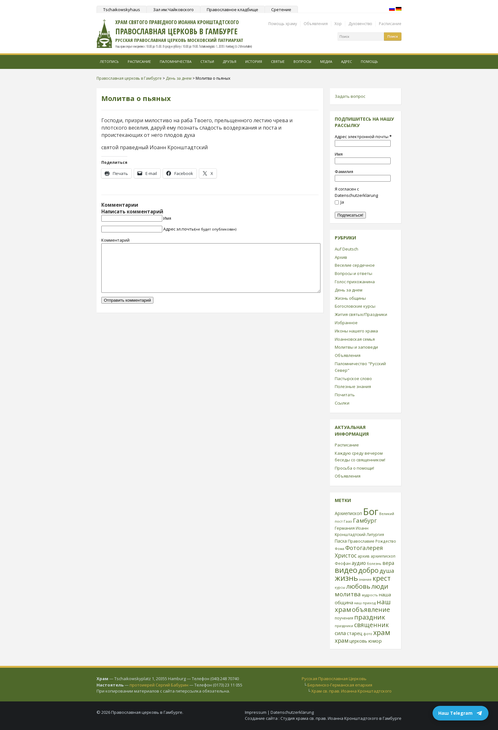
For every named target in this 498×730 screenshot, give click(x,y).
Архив (341, 257)
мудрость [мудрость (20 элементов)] (370, 595)
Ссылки (342, 403)
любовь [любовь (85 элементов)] (358, 586)
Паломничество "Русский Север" (360, 367)
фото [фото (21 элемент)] (367, 633)
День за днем (348, 290)
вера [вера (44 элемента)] (388, 562)
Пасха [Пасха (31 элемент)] (341, 541)
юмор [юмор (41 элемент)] (375, 641)
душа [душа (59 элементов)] (387, 570)
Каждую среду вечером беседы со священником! (360, 456)
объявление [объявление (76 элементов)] (371, 609)
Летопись (109, 61)
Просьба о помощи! (354, 468)
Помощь (369, 61)
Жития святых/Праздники (361, 314)
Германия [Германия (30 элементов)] (345, 528)
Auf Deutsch (346, 249)
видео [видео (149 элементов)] (346, 570)
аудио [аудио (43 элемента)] (359, 562)
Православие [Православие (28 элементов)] (361, 541)
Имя (167, 218)
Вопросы (302, 61)
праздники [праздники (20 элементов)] (344, 626)
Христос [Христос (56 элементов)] (346, 555)
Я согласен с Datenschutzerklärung (356, 192)
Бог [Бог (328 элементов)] (370, 511)
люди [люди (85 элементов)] (379, 586)
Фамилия (344, 171)
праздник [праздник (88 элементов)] (369, 617)
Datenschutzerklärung (292, 712)
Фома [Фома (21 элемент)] (339, 548)
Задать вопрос (350, 96)
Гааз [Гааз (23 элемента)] (348, 521)
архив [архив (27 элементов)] (364, 556)
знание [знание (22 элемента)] (365, 579)
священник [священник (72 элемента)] (371, 625)
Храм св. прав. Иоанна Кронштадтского (351, 691)
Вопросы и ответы (353, 273)
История (253, 61)
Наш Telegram (460, 713)
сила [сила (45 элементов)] (340, 633)
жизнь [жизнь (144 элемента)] (346, 578)
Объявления (316, 23)
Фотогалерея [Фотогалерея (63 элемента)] (364, 548)
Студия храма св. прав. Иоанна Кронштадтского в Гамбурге (340, 718)
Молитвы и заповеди (356, 347)
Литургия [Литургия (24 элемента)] (375, 534)
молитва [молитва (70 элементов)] (348, 594)
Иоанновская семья (355, 339)
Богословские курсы (355, 306)
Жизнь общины (350, 298)
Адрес (346, 61)
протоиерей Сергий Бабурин (159, 685)
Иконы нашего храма (356, 331)
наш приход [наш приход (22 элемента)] (365, 602)
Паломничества (176, 61)
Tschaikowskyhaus (121, 9)
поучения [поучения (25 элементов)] (344, 618)
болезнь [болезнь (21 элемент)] (374, 563)
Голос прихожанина (355, 282)
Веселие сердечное (355, 265)
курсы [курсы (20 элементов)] (340, 587)
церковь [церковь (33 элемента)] (358, 641)
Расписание (390, 23)
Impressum (255, 712)
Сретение (281, 9)
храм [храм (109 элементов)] (381, 632)
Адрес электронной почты (363, 136)
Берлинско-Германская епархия (339, 685)
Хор (338, 23)
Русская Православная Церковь (334, 678)
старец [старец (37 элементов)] (354, 633)
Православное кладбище (232, 9)
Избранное (346, 322)
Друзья (229, 61)
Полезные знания (353, 386)
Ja (339, 202)
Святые (278, 61)
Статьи (207, 61)
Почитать (345, 395)
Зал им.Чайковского (173, 9)
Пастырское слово (353, 378)
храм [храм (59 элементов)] (341, 640)
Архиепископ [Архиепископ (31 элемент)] (348, 513)
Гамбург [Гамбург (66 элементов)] (365, 520)
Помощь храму (282, 23)
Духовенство (360, 23)
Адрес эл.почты (199, 229)
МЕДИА (326, 61)
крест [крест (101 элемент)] (382, 578)
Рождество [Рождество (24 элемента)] (385, 541)
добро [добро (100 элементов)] (368, 570)
